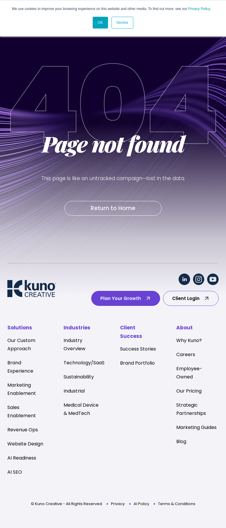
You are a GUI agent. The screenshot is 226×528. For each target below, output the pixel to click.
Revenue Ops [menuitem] (22, 429)
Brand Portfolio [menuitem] (137, 363)
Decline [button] (122, 23)
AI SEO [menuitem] (14, 472)
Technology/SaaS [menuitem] (84, 362)
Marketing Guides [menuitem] (196, 427)
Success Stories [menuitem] (138, 349)
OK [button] (100, 23)
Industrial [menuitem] (74, 391)
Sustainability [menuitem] (79, 376)
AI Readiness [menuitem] (21, 458)
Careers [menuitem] (185, 354)
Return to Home (113, 208)
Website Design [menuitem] (25, 443)
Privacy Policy (199, 9)
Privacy (118, 504)
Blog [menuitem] (181, 441)
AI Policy (141, 504)
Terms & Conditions (176, 504)
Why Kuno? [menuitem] (189, 340)
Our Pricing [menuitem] (189, 391)
